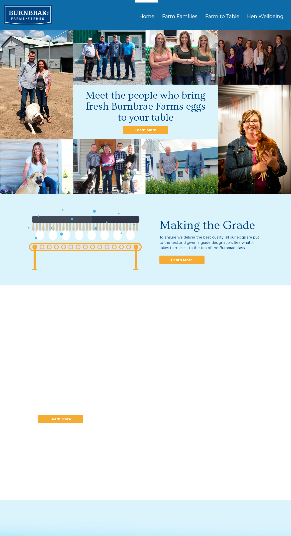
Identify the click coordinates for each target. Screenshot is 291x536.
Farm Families (180, 16)
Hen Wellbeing (265, 16)
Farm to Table (222, 16)
